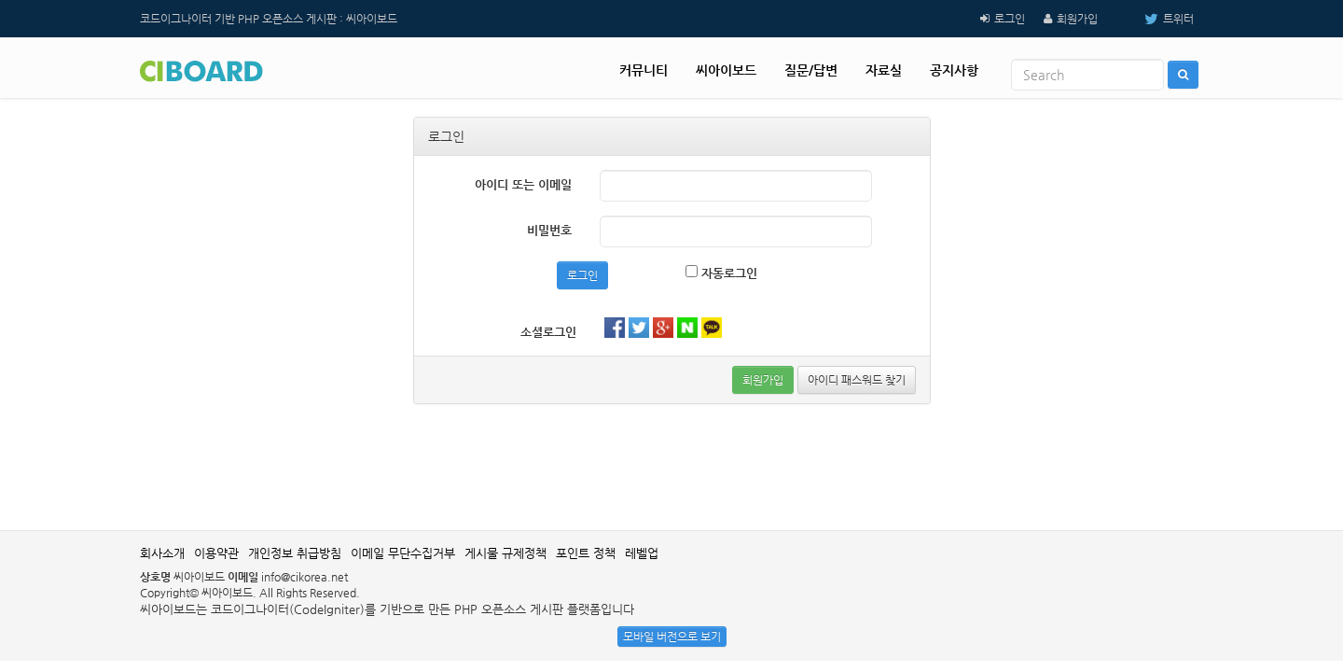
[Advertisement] (671, 465)
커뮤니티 (643, 70)
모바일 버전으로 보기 (672, 636)
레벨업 (641, 553)
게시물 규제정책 (505, 553)
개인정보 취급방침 (294, 553)
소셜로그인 (548, 332)
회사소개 (162, 553)
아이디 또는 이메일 (523, 184)
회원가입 (1077, 18)
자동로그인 (721, 272)
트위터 (1155, 18)
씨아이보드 (726, 70)
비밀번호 (549, 230)
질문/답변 (811, 70)
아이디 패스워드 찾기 (857, 379)
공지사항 (954, 70)
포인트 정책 (586, 553)
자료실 (883, 70)
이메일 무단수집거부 (403, 553)
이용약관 (216, 553)
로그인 (1009, 18)
